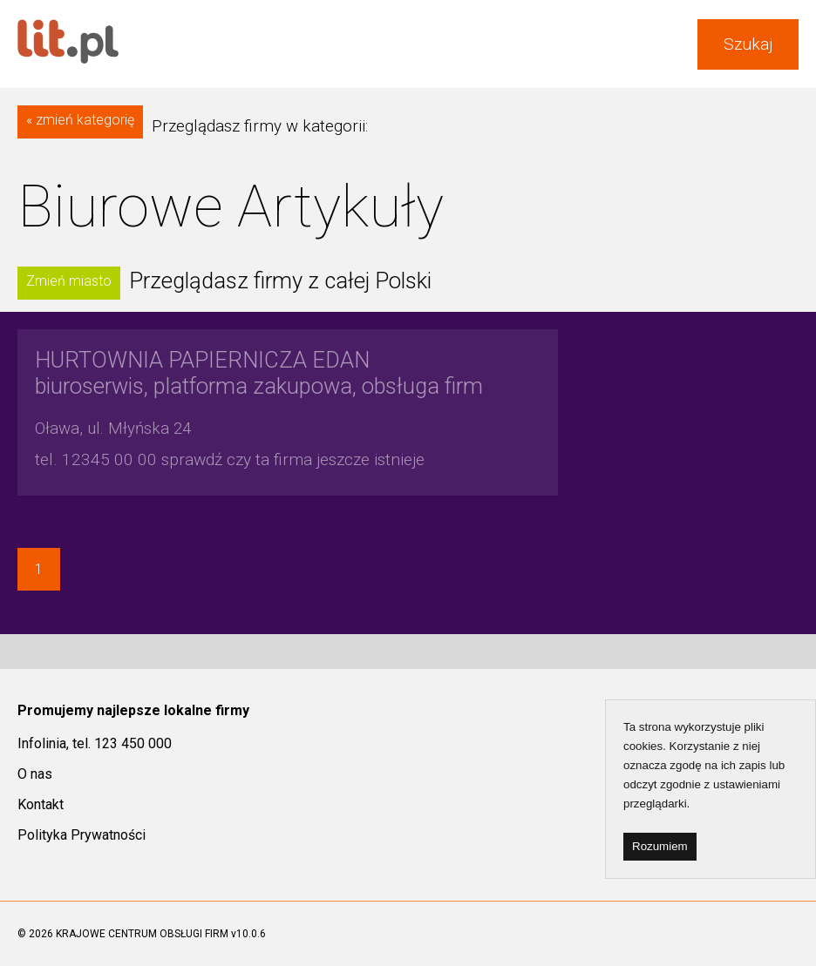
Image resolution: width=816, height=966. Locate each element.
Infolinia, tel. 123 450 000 (94, 743)
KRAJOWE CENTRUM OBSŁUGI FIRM (142, 934)
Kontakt (40, 804)
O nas (34, 774)
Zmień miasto (69, 281)
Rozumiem (660, 846)
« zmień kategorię (80, 119)
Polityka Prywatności (81, 835)
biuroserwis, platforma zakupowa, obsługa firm (259, 373)
